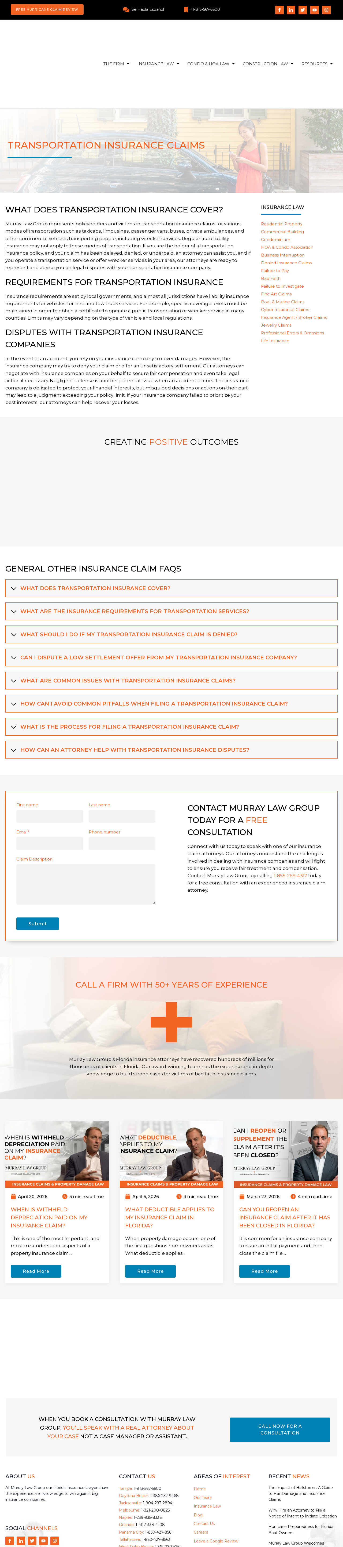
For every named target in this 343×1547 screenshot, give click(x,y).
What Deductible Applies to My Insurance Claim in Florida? (170, 1159)
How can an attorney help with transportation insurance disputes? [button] (129, 692)
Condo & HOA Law (208, 35)
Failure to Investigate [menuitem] (282, 228)
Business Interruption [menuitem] (283, 197)
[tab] (171, 530)
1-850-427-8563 (156, 1481)
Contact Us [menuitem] (204, 1465)
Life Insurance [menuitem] (275, 282)
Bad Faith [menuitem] (271, 220)
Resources (314, 35)
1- (147, 1430)
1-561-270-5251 (168, 1489)
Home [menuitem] (200, 1431)
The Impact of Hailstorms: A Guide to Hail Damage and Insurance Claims (301, 1435)
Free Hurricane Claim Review (47, 10)
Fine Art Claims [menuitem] (276, 236)
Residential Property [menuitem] (281, 166)
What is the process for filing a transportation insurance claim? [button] (124, 669)
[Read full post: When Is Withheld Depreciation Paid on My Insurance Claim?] (57, 1096)
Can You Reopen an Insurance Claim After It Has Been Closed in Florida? (284, 1159)
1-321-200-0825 (155, 1452)
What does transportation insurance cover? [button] (90, 530)
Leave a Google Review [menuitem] (216, 1483)
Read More (36, 1213)
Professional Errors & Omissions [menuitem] (292, 275)
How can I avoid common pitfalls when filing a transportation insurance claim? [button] (149, 646)
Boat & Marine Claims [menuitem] (282, 244)
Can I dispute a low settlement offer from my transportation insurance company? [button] (153, 600)
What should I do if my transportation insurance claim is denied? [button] (123, 576)
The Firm (113, 35)
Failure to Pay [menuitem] (275, 212)
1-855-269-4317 (290, 818)
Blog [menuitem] (198, 1457)
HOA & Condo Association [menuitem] (287, 189)
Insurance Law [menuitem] (207, 1448)
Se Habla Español (148, 9)
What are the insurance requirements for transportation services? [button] (129, 553)
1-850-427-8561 (159, 1474)
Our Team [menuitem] (203, 1439)
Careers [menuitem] (201, 1474)
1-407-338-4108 (150, 1467)
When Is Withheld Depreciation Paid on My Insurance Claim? (49, 1159)
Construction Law (265, 35)
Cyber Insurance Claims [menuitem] (285, 251)
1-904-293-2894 (157, 1445)
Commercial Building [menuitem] (282, 173)
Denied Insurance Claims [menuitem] (286, 205)
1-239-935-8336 (148, 1459)
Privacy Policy (224, 1533)
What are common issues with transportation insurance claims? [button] (123, 623)
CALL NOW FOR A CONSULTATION (280, 1372)
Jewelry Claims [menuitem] (276, 267)
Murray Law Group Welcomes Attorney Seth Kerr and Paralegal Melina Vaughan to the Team (299, 1491)
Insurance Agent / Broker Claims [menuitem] (294, 259)
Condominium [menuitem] (275, 181)
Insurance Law (155, 35)
